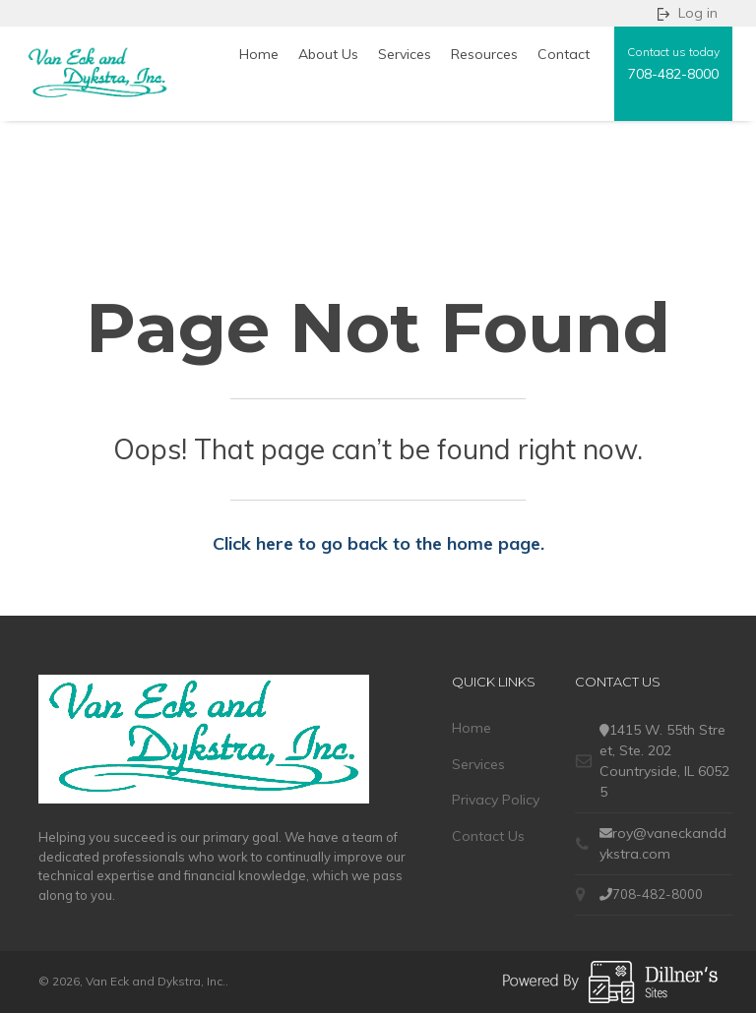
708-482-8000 (673, 74)
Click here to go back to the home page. (378, 543)
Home (259, 54)
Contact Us (488, 836)
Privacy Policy (495, 799)
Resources (484, 54)
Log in (698, 13)
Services (404, 54)
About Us (328, 54)
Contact (563, 54)
